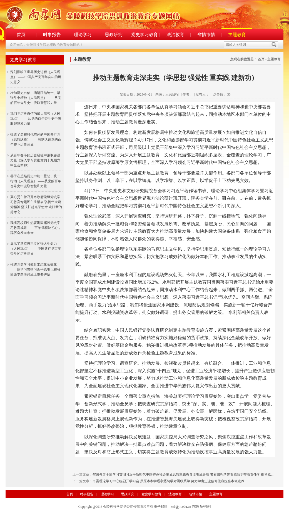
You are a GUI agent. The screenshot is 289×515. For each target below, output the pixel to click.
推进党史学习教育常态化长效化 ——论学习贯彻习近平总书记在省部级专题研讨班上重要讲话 (35, 269)
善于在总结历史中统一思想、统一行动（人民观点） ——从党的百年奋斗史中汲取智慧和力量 (35, 181)
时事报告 (52, 34)
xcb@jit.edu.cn (181, 507)
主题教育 (237, 34)
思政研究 (114, 34)
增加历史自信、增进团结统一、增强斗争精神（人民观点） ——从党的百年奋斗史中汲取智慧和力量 (35, 98)
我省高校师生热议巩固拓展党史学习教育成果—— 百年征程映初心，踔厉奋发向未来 (35, 228)
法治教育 (175, 34)
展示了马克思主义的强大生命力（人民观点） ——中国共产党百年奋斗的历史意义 (35, 249)
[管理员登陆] (201, 507)
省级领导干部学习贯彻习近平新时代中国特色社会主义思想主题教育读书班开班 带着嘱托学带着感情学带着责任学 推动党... (183, 474)
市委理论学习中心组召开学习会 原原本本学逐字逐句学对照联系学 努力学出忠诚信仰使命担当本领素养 (168, 481)
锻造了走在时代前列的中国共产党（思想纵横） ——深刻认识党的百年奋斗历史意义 (35, 139)
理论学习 (83, 34)
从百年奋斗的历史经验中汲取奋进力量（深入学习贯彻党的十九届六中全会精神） (35, 160)
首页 (21, 34)
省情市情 (206, 34)
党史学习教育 (144, 34)
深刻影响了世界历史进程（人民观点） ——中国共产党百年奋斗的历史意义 (35, 77)
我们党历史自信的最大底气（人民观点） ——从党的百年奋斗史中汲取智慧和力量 (35, 119)
